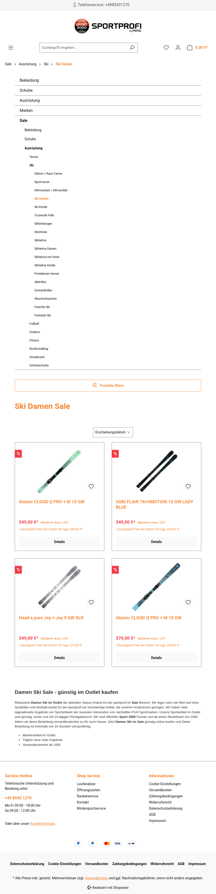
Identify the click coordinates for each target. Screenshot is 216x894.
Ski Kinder (40, 207)
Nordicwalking (38, 348)
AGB (152, 814)
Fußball (34, 323)
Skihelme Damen (45, 248)
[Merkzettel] (166, 47)
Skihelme (40, 240)
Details (59, 542)
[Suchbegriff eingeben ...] (83, 48)
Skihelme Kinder (44, 265)
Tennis (33, 157)
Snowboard (36, 357)
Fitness (34, 340)
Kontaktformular (42, 824)
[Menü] (11, 47)
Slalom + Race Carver (48, 173)
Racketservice (87, 796)
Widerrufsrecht (160, 802)
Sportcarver (42, 182)
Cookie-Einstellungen (64, 864)
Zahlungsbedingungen (166, 796)
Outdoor (34, 332)
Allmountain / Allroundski (51, 190)
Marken (26, 110)
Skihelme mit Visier (46, 257)
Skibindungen (43, 223)
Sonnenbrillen (43, 290)
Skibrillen (40, 282)
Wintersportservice (91, 808)
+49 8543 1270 (18, 798)
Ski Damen (41, 198)
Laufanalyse (86, 784)
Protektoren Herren (46, 273)
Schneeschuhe (39, 365)
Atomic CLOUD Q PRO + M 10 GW (52, 501)
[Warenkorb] (197, 47)
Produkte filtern (108, 385)
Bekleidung (29, 80)
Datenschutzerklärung (165, 808)
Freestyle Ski (42, 315)
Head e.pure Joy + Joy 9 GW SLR (51, 617)
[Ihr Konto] (178, 47)
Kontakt (83, 802)
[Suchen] (132, 48)
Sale (23, 120)
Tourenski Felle (44, 215)
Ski (31, 165)
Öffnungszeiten (88, 790)
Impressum (157, 821)
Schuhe (26, 90)
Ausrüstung (30, 100)
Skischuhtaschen (45, 298)
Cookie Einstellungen (165, 784)
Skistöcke (40, 232)
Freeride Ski (42, 307)
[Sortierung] (113, 432)
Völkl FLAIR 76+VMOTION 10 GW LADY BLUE (154, 504)
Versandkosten (160, 790)
